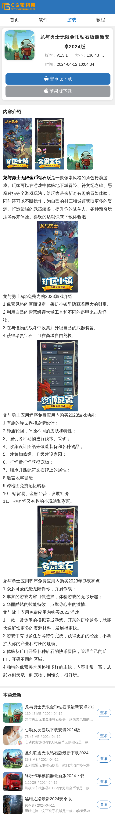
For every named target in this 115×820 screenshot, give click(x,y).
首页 (14, 19)
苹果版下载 (58, 91)
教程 (100, 19)
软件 (43, 19)
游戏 (71, 19)
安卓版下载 (58, 79)
